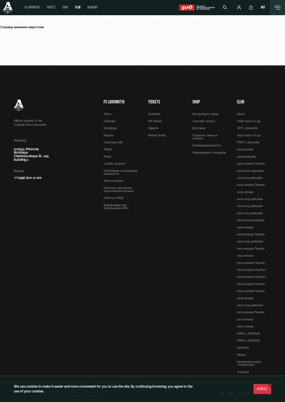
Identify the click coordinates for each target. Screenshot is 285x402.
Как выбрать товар (205, 114)
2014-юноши (245, 255)
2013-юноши (245, 298)
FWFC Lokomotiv (248, 142)
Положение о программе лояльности (120, 172)
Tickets (51, 7)
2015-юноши (245, 192)
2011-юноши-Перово (250, 312)
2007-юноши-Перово (251, 284)
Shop (65, 7)
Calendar (110, 121)
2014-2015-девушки (250, 199)
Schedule (154, 114)
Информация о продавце (209, 152)
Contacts (243, 372)
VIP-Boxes (155, 121)
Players (108, 135)
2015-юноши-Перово (251, 184)
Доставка (198, 128)
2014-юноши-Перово (251, 262)
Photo (107, 156)
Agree (262, 389)
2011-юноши (245, 319)
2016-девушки (246, 156)
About (241, 114)
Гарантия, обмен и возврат (204, 137)
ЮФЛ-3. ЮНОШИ (248, 333)
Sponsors (243, 347)
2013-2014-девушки (250, 305)
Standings (110, 128)
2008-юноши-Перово (251, 276)
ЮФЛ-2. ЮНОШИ (248, 340)
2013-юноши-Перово (251, 291)
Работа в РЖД (113, 198)
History (241, 354)
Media (108, 149)
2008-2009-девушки (250, 220)
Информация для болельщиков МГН (116, 207)
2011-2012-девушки (249, 177)
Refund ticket (157, 135)
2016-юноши (245, 227)
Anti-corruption (113, 180)
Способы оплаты (203, 121)
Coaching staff (113, 142)
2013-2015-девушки (250, 241)
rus (263, 7)
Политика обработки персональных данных (119, 189)
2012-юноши (245, 149)
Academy (92, 7)
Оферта (153, 128)
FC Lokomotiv (32, 7)
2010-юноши (245, 326)
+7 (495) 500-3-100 (28, 178)
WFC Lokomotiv (247, 128)
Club (77, 7)
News (107, 114)
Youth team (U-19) (248, 121)
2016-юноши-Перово (251, 234)
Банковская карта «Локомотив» (249, 363)
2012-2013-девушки (250, 206)
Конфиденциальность (206, 145)
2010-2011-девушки (250, 213)
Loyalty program (115, 163)
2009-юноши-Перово (251, 269)
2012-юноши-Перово (250, 248)
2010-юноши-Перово (251, 163)
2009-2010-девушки (250, 170)
